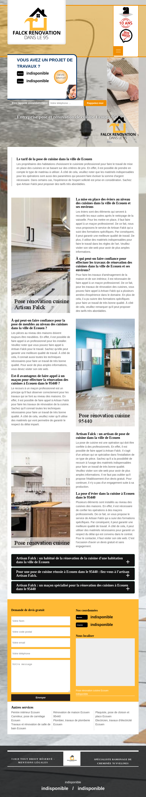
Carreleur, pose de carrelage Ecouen (28, 718)
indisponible (101, 617)
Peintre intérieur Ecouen (25, 712)
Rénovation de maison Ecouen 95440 (71, 714)
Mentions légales (33, 762)
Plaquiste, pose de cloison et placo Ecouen (112, 714)
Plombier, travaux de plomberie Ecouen (71, 722)
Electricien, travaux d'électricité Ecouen (113, 722)
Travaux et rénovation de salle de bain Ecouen (31, 726)
